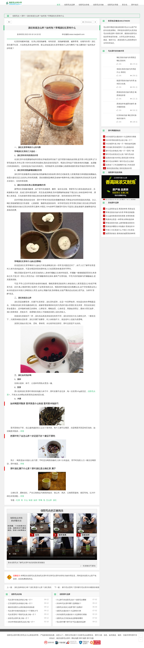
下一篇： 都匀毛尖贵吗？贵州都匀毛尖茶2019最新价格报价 (75, 587)
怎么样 (49, 500)
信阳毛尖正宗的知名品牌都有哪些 (69, 618)
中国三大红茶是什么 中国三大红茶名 (120, 230)
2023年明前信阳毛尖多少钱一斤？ (21, 622)
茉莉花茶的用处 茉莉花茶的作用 (119, 168)
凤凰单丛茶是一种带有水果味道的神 (120, 219)
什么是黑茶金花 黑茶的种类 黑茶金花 (120, 209)
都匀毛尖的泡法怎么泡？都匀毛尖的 (120, 154)
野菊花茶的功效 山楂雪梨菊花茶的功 (120, 223)
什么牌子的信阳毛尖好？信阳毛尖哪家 (71, 600)
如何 (35, 500)
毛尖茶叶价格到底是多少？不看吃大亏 (23, 611)
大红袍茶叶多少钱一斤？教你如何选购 (121, 144)
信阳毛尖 (15, 16)
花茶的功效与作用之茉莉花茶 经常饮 (120, 158)
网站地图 (75, 638)
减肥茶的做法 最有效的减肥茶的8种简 (120, 233)
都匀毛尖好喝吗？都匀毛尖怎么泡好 (120, 161)
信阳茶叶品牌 (61, 594)
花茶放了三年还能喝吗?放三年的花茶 (120, 165)
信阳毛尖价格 (13, 594)
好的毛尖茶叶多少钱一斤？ (18, 618)
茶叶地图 (82, 638)
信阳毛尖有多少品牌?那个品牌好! (69, 607)
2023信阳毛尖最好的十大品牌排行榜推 (71, 614)
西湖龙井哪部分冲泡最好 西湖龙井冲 (120, 226)
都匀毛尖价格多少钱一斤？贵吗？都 (120, 151)
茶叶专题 (90, 638)
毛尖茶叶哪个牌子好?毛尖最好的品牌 (71, 622)
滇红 (55, 500)
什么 (26, 500)
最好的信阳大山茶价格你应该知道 (21, 607)
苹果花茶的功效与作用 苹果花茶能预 (120, 212)
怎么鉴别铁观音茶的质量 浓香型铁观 (120, 216)
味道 (31, 500)
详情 (22, 431)
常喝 (40, 500)
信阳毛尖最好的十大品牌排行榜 (68, 611)
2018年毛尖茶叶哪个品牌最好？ (68, 603)
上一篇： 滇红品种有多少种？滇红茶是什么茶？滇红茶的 (28, 587)
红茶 (18, 500)
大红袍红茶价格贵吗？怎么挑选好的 (120, 147)
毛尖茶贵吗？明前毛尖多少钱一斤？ (22, 614)
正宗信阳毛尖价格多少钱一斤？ (20, 603)
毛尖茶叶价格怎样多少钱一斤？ (20, 600)
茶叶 (23, 16)
